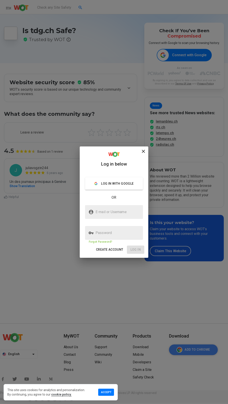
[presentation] (114, 202)
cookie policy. (61, 394)
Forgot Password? (100, 241)
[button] (109, 250)
